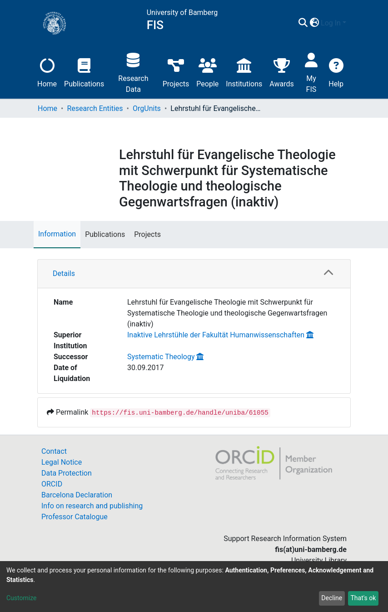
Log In (331, 23)
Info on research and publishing (92, 506)
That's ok (363, 598)
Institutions (244, 71)
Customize (21, 598)
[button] (314, 23)
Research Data (133, 72)
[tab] (194, 274)
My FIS (311, 72)
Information (57, 234)
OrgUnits (147, 108)
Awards (281, 71)
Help (335, 71)
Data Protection (66, 473)
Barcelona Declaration (76, 495)
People (207, 71)
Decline (331, 598)
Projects (176, 71)
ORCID (51, 484)
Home (47, 71)
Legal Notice (61, 462)
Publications (84, 71)
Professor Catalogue (74, 516)
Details (64, 273)
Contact (54, 451)
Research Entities (95, 108)
